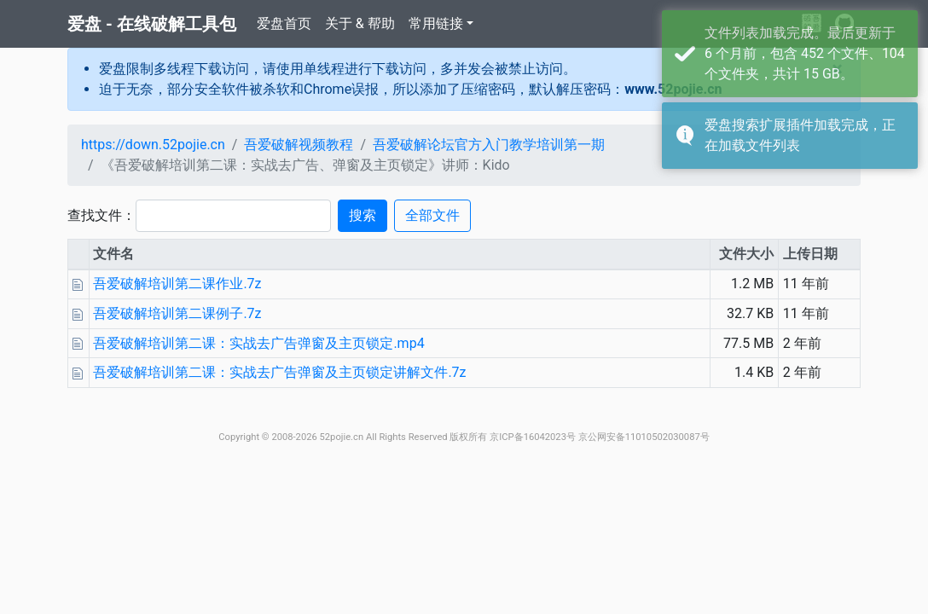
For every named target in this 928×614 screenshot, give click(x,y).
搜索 (362, 215)
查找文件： (101, 215)
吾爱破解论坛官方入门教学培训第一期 (489, 144)
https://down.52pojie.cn (153, 144)
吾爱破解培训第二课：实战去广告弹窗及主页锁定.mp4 (258, 343)
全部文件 (432, 215)
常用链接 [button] (436, 23)
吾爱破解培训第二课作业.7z (177, 283)
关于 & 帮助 (360, 23)
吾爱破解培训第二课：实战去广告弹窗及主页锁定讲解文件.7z (279, 372)
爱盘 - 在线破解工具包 (151, 24)
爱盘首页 (284, 23)
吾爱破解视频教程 (298, 144)
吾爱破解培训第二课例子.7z (177, 313)
